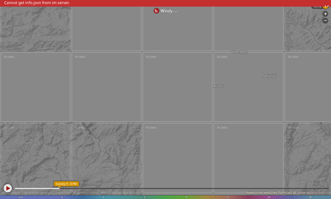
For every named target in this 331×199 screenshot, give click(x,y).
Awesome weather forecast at (285, 192)
